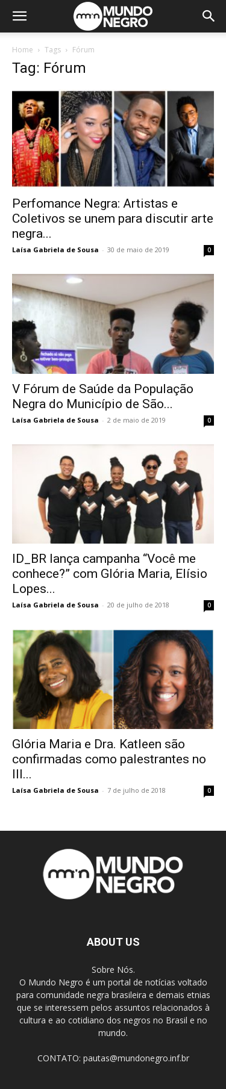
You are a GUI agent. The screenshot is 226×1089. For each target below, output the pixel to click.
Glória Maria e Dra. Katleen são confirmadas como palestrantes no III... (109, 759)
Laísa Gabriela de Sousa (55, 249)
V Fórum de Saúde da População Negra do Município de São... (102, 396)
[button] (19, 16)
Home (22, 50)
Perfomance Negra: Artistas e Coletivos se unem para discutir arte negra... (112, 218)
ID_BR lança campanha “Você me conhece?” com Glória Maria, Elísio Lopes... (109, 573)
